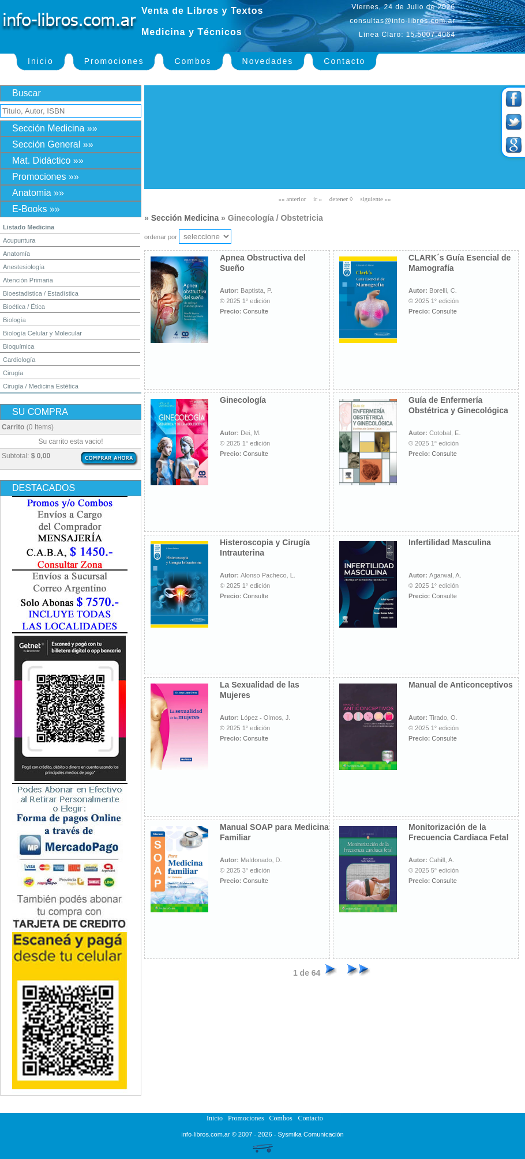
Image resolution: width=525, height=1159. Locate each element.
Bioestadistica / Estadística (40, 293)
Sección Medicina (185, 217)
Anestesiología (23, 266)
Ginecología (243, 400)
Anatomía (16, 253)
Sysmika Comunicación (310, 1134)
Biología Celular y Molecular (42, 333)
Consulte (255, 311)
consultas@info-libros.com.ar (402, 21)
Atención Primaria (28, 280)
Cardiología (19, 359)
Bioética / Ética (24, 306)
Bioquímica (18, 346)
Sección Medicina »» (54, 128)
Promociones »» (45, 177)
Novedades (268, 61)
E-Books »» (36, 209)
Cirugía (13, 372)
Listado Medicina (28, 227)
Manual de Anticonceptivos (460, 684)
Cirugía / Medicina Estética (40, 386)
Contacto (344, 61)
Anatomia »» (38, 193)
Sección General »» (52, 144)
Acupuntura (19, 240)
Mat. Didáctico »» (48, 160)
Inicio (41, 61)
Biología (14, 319)
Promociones (114, 61)
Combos (192, 61)
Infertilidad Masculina (449, 542)
